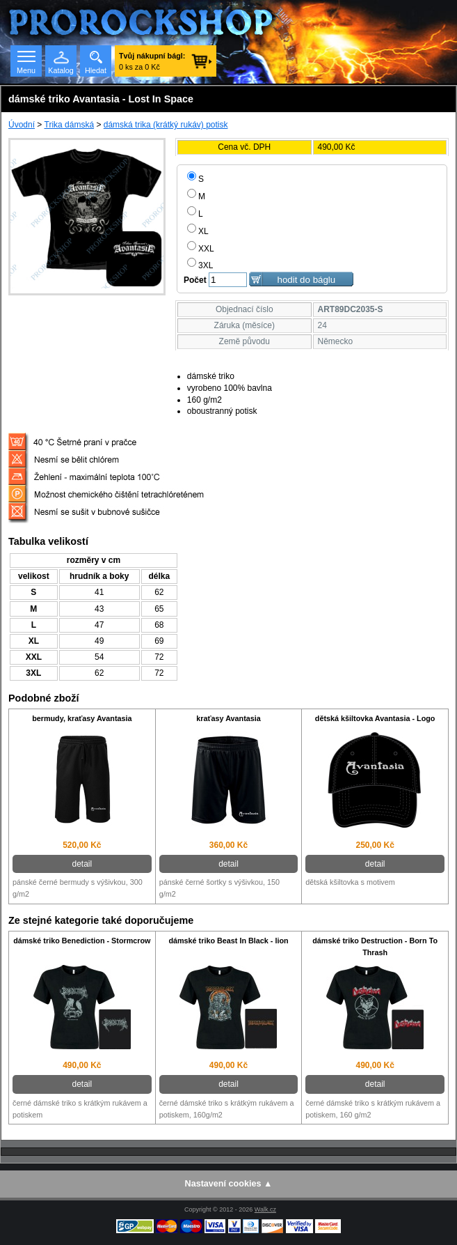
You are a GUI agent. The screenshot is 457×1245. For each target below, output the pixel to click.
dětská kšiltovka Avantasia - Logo (375, 718)
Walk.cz (265, 1209)
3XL (200, 265)
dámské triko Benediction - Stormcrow (81, 940)
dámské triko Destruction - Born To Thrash (375, 946)
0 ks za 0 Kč (152, 61)
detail (82, 864)
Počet (195, 280)
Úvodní (21, 125)
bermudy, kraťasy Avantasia (81, 718)
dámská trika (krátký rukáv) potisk (166, 125)
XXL (200, 249)
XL (198, 231)
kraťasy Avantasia (228, 718)
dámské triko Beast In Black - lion (228, 940)
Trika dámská (70, 125)
